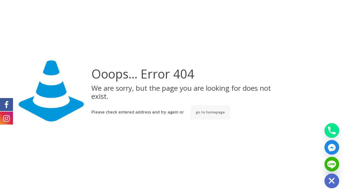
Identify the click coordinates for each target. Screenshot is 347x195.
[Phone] (331, 130)
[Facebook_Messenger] (331, 147)
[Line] (331, 164)
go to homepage (210, 112)
